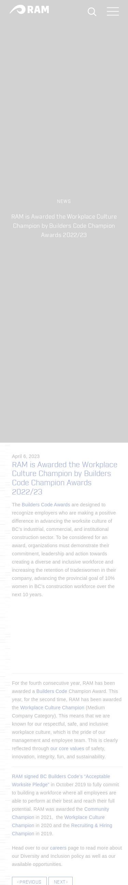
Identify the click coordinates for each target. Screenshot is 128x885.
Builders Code (51, 691)
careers (58, 848)
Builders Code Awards (46, 504)
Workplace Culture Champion (52, 707)
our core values (67, 748)
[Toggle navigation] (113, 12)
